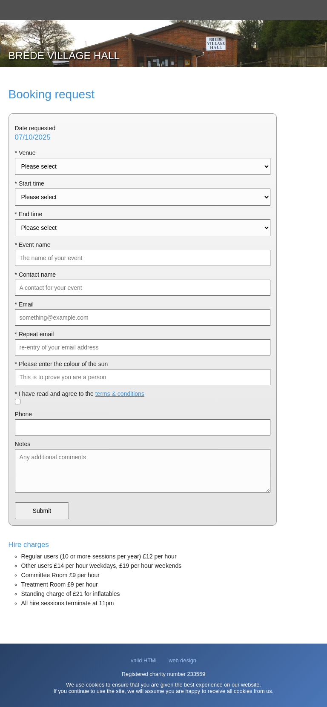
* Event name (33, 244)
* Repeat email (34, 334)
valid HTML (144, 660)
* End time (29, 214)
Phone (23, 414)
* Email (24, 304)
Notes (23, 444)
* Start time (29, 183)
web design (182, 660)
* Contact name (35, 274)
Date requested (35, 128)
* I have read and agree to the (79, 393)
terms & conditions (119, 393)
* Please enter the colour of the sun (61, 364)
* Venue (25, 152)
